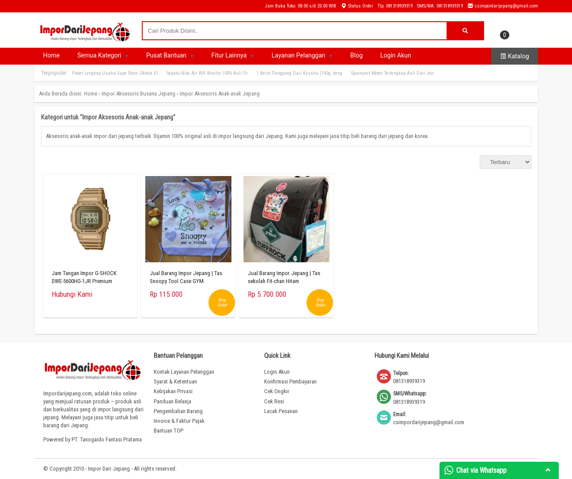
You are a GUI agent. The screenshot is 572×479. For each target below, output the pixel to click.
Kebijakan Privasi (173, 391)
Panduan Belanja (172, 401)
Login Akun (395, 55)
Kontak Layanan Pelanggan (184, 371)
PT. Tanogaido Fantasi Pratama (107, 439)
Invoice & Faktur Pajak (179, 421)
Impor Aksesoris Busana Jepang (138, 93)
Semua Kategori (103, 55)
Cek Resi (274, 401)
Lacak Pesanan (281, 411)
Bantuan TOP (168, 430)
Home (51, 55)
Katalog (514, 56)
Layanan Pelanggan (302, 55)
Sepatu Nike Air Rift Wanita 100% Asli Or (207, 73)
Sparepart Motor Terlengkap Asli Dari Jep (392, 73)
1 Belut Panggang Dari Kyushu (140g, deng (299, 73)
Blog (356, 55)
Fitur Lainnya (233, 55)
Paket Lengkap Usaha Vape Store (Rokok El (115, 73)
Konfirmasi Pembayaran (290, 381)
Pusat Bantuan (170, 55)
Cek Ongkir (276, 391)
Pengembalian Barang (178, 411)
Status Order (357, 6)
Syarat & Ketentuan (175, 381)
